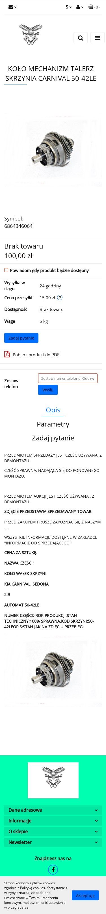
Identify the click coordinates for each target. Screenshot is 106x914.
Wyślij (47, 390)
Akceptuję (85, 895)
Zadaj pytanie (21, 338)
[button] (94, 7)
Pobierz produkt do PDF (31, 354)
